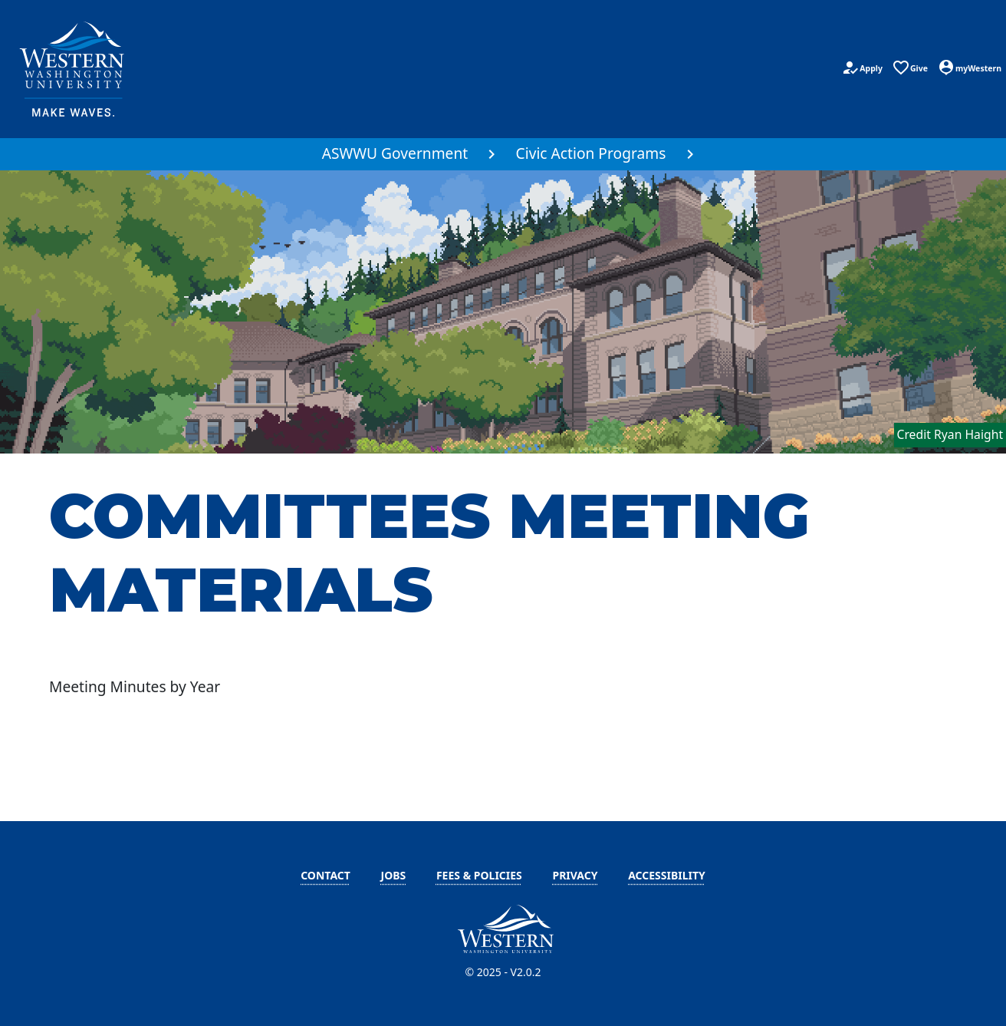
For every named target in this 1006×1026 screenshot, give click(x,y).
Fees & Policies (479, 875)
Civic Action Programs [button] (591, 153)
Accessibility (666, 875)
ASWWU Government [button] (395, 153)
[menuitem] (404, 154)
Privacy (574, 875)
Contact (325, 875)
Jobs (393, 875)
